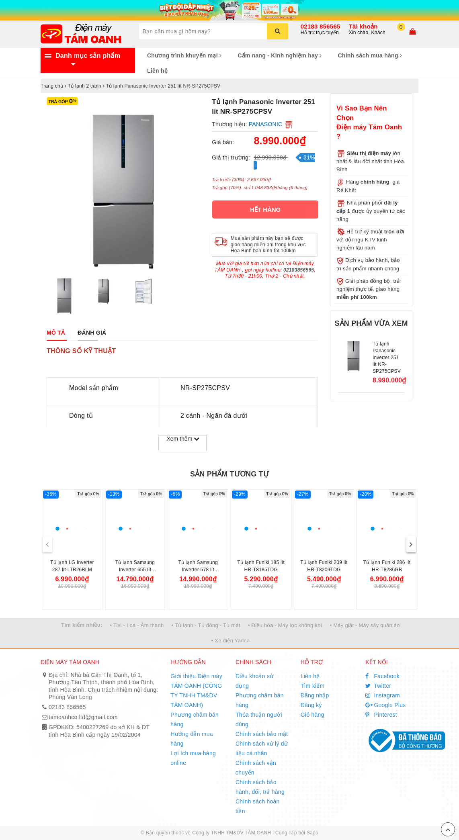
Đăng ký (311, 705)
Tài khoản (363, 26)
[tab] (56, 333)
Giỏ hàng (312, 714)
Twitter (378, 686)
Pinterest (381, 714)
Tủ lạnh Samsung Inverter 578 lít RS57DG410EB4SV (198, 570)
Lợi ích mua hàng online (193, 758)
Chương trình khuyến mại (184, 55)
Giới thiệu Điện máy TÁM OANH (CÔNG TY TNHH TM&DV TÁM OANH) (196, 690)
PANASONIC (266, 124)
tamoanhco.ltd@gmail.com (83, 717)
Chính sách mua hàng (370, 55)
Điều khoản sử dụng (254, 681)
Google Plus (385, 705)
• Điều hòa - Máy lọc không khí (285, 625)
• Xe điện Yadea (230, 641)
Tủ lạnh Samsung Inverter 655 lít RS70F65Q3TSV (135, 570)
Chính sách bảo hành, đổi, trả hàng (260, 787)
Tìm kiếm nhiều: (81, 625)
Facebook (382, 676)
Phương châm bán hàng (194, 719)
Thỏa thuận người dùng (259, 719)
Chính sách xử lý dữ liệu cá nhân (262, 748)
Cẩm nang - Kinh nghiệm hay (280, 55)
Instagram (382, 695)
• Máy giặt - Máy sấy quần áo (365, 625)
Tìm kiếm (313, 686)
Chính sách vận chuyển (256, 768)
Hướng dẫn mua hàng (191, 739)
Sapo (312, 833)
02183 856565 (320, 26)
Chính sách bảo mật (262, 734)
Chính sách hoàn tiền (258, 806)
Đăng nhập (315, 695)
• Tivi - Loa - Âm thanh (137, 625)
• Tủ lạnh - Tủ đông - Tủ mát (206, 625)
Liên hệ (157, 70)
